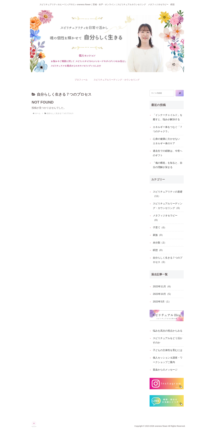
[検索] (180, 93)
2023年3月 (162, 301)
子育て (160, 227)
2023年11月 (162, 286)
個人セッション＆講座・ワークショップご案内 (167, 359)
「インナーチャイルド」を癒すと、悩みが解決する (167, 117)
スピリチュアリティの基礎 (167, 193)
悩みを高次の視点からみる (167, 330)
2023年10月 (162, 294)
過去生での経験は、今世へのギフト (167, 153)
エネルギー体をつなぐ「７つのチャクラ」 (167, 129)
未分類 (160, 242)
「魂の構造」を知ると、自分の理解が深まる (167, 165)
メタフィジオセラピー (165, 217)
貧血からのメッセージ (165, 369)
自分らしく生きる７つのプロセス (167, 259)
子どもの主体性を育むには (167, 350)
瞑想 (158, 250)
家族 (158, 235)
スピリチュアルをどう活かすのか (167, 340)
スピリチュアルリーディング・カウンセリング (167, 205)
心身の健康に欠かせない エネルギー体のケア (167, 141)
